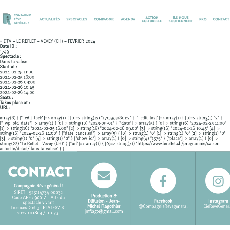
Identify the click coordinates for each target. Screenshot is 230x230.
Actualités (49, 19)
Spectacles (76, 19)
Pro (203, 19)
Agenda (128, 19)
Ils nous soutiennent (181, 19)
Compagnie (104, 19)
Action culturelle (152, 19)
